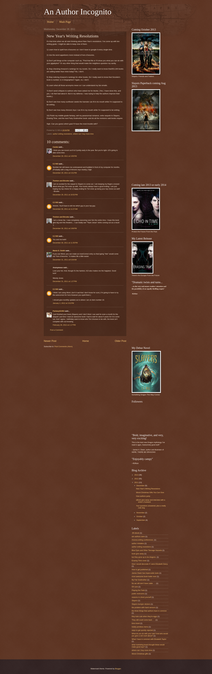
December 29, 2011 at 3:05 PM (65, 156)
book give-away (138, 554)
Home (50, 21)
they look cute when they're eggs (144, 616)
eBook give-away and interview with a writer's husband (150, 501)
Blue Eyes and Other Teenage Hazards (147, 550)
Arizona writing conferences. (143, 540)
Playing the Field (138, 590)
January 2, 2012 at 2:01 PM (63, 303)
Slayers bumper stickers (141, 604)
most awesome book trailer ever (144, 576)
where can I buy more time (83, 134)
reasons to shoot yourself (141, 597)
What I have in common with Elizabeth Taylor (149, 639)
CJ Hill (55, 164)
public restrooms (138, 594)
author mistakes (138, 543)
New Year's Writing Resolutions (148, 489)
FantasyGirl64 (58, 311)
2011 (136, 482)
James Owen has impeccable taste (145, 573)
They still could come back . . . (143, 620)
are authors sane (138, 536)
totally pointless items (140, 627)
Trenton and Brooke (61, 181)
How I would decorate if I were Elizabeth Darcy (150, 564)
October (139, 516)
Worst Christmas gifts (140, 654)
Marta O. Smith (59, 251)
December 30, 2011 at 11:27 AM (65, 209)
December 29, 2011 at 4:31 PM (65, 173)
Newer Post (50, 341)
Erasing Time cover (139, 561)
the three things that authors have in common (149, 611)
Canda (55, 147)
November (140, 513)
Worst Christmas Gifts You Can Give (150, 492)
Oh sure (135, 587)
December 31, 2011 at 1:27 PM (65, 281)
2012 (136, 479)
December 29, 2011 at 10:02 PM (65, 195)
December (140, 486)
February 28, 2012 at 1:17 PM (64, 325)
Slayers (135, 601)
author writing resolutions (62, 134)
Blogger (118, 669)
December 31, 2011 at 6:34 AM (65, 260)
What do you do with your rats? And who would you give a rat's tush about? (150, 635)
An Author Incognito (77, 11)
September (140, 520)
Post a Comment (56, 330)
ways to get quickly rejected (142, 630)
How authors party (143, 496)
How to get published (140, 570)
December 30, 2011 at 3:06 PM (65, 228)
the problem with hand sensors (143, 607)
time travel (136, 623)
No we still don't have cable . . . (144, 583)
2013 (136, 475)
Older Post (120, 341)
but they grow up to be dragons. (144, 557)
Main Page (65, 21)
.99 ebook (135, 533)
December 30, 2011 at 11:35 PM (65, 243)
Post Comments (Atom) (63, 346)
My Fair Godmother (139, 580)
